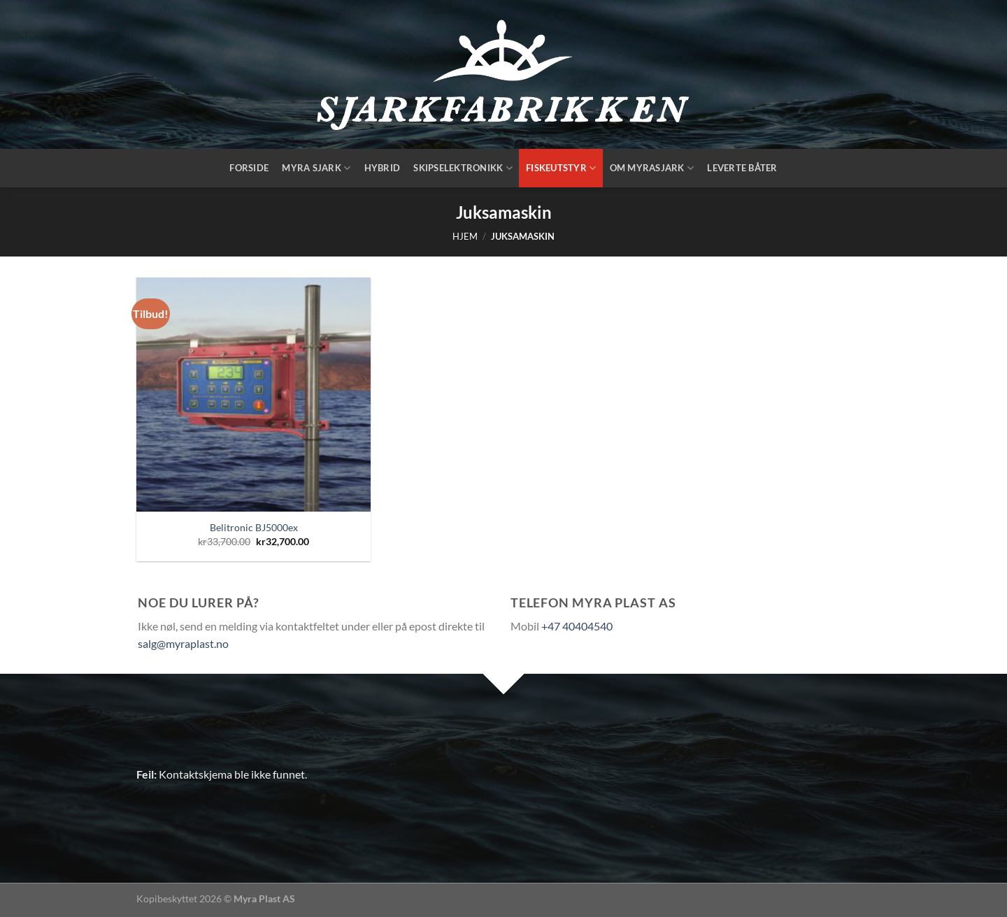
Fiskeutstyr (561, 168)
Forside (249, 167)
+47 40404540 (577, 626)
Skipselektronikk (463, 168)
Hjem (465, 236)
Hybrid (382, 167)
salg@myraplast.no (183, 643)
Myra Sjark (316, 168)
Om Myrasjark (652, 168)
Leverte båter (742, 167)
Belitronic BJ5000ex (254, 527)
